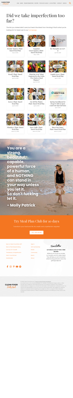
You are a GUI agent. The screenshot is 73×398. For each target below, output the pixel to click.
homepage (33, 30)
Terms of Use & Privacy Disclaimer (43, 281)
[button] (7, 267)
